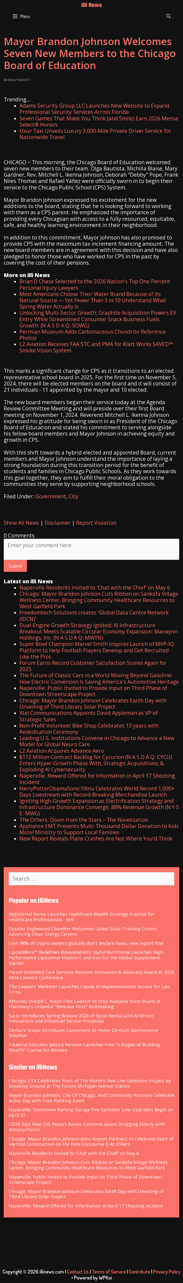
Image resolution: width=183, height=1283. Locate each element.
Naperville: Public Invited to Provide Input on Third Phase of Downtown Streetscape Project (93, 691)
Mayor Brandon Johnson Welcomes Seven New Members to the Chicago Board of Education (90, 53)
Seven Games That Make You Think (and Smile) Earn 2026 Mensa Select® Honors (98, 121)
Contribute (139, 1271)
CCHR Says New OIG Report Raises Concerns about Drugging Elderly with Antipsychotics (87, 1126)
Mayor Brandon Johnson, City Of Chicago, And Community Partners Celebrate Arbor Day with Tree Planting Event (91, 1098)
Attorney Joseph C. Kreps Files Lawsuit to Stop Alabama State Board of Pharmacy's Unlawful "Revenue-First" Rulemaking (85, 1004)
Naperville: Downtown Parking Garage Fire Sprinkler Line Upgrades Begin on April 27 (91, 1112)
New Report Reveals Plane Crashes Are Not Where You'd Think (95, 838)
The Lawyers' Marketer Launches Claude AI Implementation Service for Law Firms (89, 989)
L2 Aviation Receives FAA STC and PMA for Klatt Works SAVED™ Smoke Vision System (96, 347)
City (73, 496)
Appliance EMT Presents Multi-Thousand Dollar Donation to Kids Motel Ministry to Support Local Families (99, 829)
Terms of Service (109, 1271)
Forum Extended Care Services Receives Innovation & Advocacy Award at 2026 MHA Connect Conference (91, 975)
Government (50, 496)
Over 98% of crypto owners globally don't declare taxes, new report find (86, 943)
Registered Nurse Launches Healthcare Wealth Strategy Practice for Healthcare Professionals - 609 (81, 916)
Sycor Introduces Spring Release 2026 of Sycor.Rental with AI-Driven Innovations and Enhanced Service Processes (81, 1018)
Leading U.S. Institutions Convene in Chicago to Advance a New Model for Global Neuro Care (96, 741)
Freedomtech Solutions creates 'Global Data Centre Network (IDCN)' (94, 615)
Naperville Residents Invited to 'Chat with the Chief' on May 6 (94, 587)
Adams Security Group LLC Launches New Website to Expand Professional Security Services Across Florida (94, 108)
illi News (91, 5)
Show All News (21, 522)
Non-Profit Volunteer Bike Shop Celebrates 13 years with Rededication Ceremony (89, 728)
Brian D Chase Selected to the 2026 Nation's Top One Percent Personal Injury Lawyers (94, 284)
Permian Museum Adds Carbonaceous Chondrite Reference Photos (92, 334)
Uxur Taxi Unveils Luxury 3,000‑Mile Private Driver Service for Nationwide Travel (95, 134)
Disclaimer (58, 522)
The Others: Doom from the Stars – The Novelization (83, 819)
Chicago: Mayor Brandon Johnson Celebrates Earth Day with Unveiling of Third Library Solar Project (92, 703)
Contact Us (78, 1271)
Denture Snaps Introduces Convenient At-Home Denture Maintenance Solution (83, 1033)
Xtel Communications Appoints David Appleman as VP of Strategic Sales (88, 716)
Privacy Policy (167, 1271)
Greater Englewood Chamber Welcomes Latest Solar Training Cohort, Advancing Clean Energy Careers (83, 931)
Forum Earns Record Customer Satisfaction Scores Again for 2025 (93, 666)
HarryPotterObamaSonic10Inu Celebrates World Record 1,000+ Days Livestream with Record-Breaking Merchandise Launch (96, 791)
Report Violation (96, 522)
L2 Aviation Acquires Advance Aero (61, 750)
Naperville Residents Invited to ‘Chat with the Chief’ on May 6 (74, 1153)
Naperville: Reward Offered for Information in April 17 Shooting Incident (97, 778)
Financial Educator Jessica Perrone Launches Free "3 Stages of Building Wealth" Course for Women (84, 1047)
